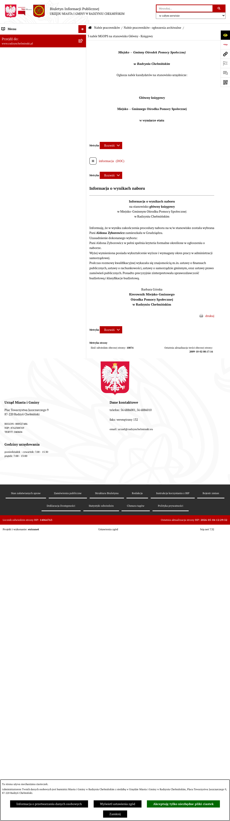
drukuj (209, 316)
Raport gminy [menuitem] (11, 45)
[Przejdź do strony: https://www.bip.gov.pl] (225, 44)
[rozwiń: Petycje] (83, 92)
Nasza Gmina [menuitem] (11, 37)
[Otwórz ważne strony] (225, 63)
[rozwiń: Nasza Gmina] (83, 37)
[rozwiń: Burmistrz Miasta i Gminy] (83, 68)
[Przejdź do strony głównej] (64, 11)
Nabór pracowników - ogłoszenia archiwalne (152, 28)
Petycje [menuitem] (7, 92)
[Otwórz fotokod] (225, 82)
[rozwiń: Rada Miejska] (83, 60)
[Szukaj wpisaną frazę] (219, 8)
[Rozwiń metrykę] (111, 145)
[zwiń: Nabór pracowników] (83, 123)
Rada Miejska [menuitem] (11, 60)
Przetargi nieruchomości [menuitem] (18, 115)
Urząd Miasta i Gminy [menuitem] (16, 76)
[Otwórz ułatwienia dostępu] (225, 35)
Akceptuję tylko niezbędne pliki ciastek (183, 804)
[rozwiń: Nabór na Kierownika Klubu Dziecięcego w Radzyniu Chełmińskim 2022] (83, 394)
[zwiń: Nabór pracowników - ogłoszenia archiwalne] (83, 561)
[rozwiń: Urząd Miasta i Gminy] (83, 76)
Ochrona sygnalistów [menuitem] (16, 100)
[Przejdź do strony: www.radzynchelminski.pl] (225, 54)
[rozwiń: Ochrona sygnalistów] (83, 99)
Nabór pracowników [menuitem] (15, 123)
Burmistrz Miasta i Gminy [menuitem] (19, 68)
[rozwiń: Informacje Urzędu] (83, 84)
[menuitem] (43, 53)
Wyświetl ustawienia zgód (117, 804)
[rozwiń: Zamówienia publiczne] (83, 107)
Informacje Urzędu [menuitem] (14, 84)
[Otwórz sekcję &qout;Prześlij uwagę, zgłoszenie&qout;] (225, 72)
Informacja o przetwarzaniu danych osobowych (49, 804)
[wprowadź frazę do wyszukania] (184, 8)
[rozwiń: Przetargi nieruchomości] (83, 115)
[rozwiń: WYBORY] (83, 52)
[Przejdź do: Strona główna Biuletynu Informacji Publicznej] (90, 28)
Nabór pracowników (107, 28)
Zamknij (115, 814)
